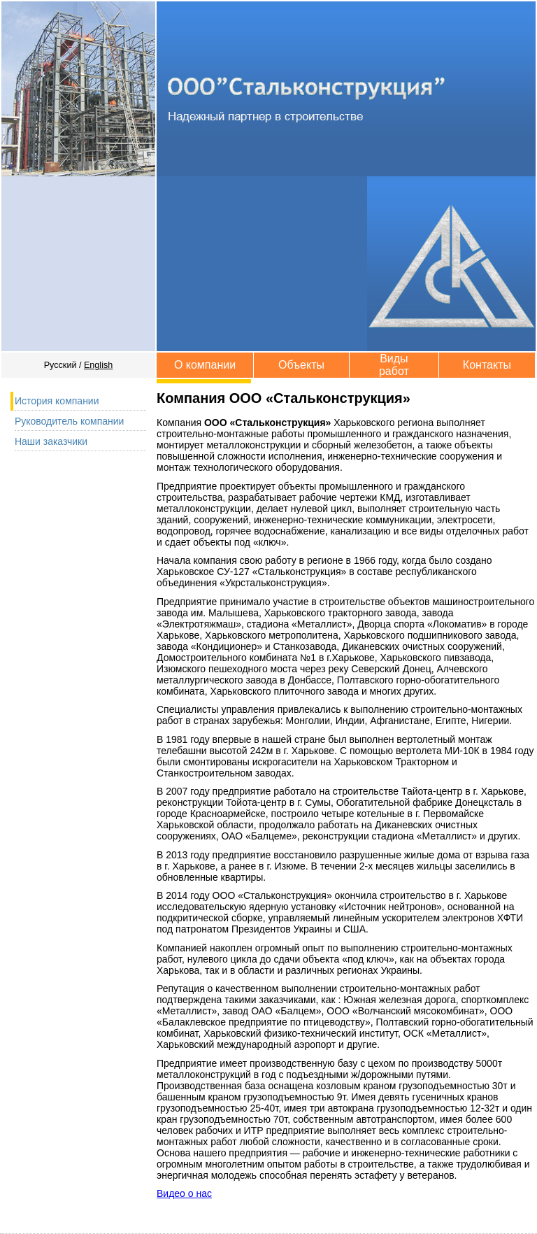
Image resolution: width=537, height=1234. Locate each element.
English (98, 365)
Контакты (487, 365)
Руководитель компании (69, 421)
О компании (205, 365)
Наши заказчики (51, 441)
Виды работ (394, 365)
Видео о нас (184, 1193)
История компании (57, 400)
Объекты (301, 365)
